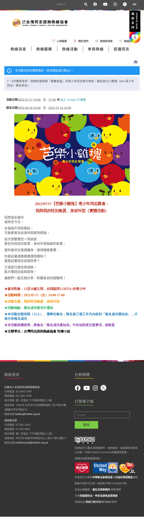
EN (134, 4)
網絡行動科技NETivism (98, 501)
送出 (86, 425)
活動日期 (11, 99)
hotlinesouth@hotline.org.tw (32, 442)
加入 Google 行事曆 (71, 99)
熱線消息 (18, 49)
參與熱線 (96, 49)
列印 (136, 62)
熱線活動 (70, 49)
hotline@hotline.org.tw (27, 414)
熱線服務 (44, 49)
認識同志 (122, 49)
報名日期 (11, 107)
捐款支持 (134, 21)
